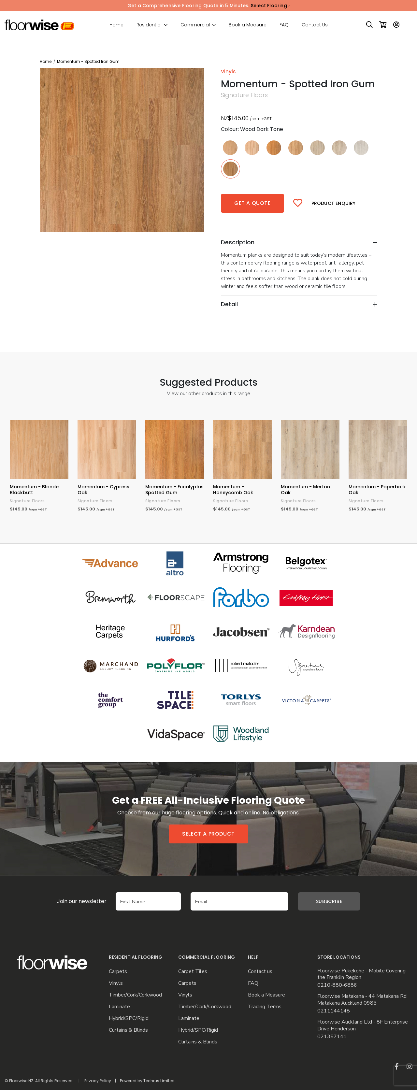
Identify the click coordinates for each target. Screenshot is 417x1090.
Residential (149, 25)
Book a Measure (247, 24)
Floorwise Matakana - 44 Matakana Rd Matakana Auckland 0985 (362, 1000)
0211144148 (333, 1011)
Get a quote (252, 203)
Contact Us (315, 24)
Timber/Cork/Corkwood (135, 995)
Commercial (195, 25)
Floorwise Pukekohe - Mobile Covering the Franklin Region (361, 974)
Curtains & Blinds (128, 1030)
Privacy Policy (97, 1080)
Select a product (208, 834)
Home (116, 24)
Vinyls (116, 983)
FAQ (284, 24)
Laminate (119, 1006)
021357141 (332, 1036)
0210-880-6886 (337, 985)
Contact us (260, 971)
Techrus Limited (159, 1080)
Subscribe (329, 901)
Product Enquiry (333, 203)
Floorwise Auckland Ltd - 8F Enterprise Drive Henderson (362, 1025)
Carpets (118, 971)
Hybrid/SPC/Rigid (129, 1018)
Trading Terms (264, 1006)
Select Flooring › (270, 5)
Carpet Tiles (192, 971)
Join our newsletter (72, 901)
